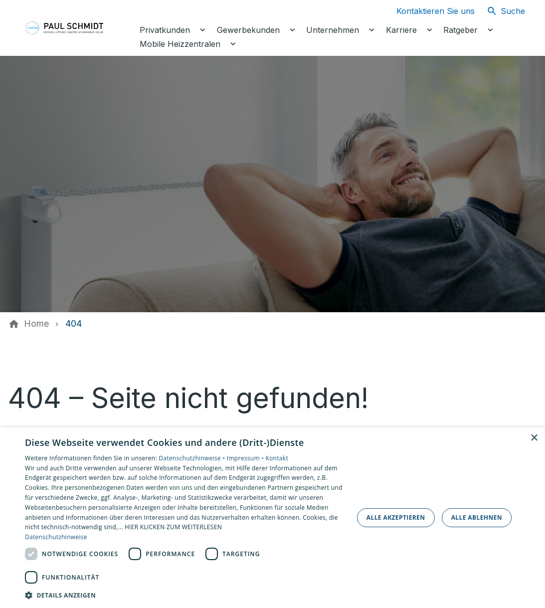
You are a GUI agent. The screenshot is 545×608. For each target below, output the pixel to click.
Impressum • (246, 458)
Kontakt (276, 458)
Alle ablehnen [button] (476, 517)
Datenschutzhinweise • (192, 458)
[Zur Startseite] (76, 28)
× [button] (534, 438)
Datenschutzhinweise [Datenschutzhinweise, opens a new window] (56, 537)
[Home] (36, 323)
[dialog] (272, 517)
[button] (184, 595)
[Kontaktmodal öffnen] (427, 11)
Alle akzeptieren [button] (395, 517)
